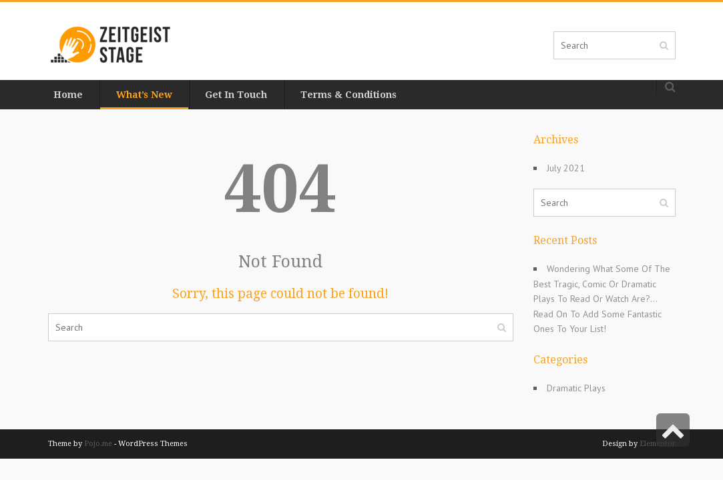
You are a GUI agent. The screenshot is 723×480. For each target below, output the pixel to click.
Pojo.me (98, 443)
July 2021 (562, 168)
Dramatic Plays (572, 388)
